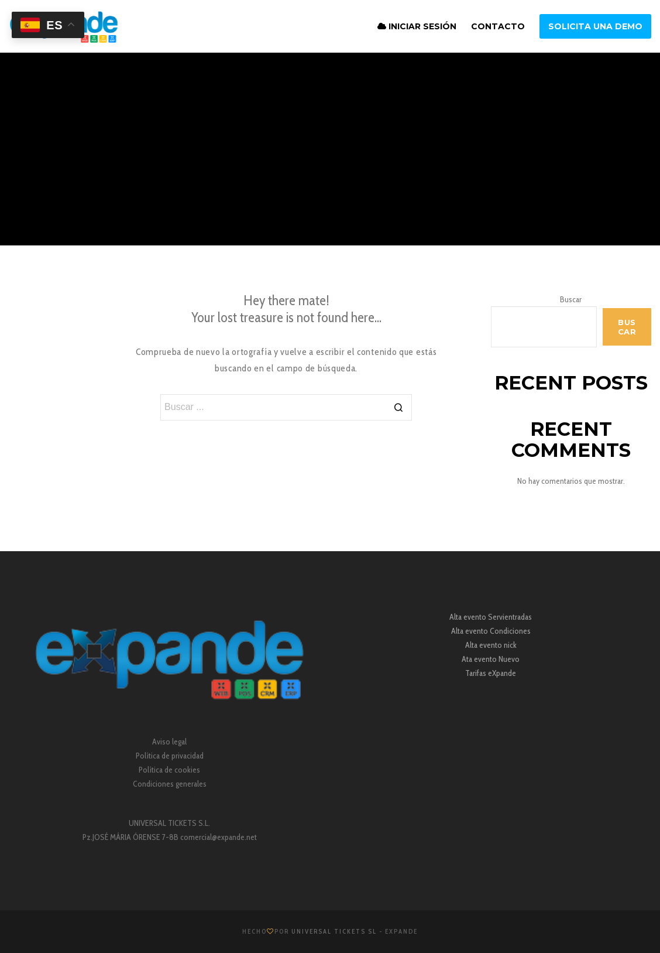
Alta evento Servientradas (490, 617)
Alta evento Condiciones (491, 631)
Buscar (571, 299)
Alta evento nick (491, 645)
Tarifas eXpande (490, 673)
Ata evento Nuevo (491, 659)
